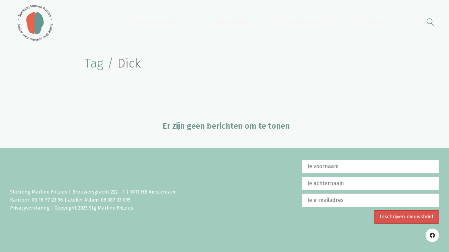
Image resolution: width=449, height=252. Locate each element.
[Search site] (430, 23)
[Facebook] (432, 235)
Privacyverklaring (30, 208)
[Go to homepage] (35, 23)
